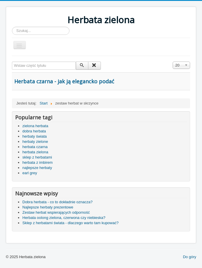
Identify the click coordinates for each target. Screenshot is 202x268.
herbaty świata (34, 136)
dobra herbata (34, 131)
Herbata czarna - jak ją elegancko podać (64, 81)
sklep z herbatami (37, 157)
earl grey (29, 173)
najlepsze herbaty (37, 168)
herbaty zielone (35, 141)
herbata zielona (35, 152)
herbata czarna (35, 147)
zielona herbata (35, 126)
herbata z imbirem (37, 162)
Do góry (189, 257)
